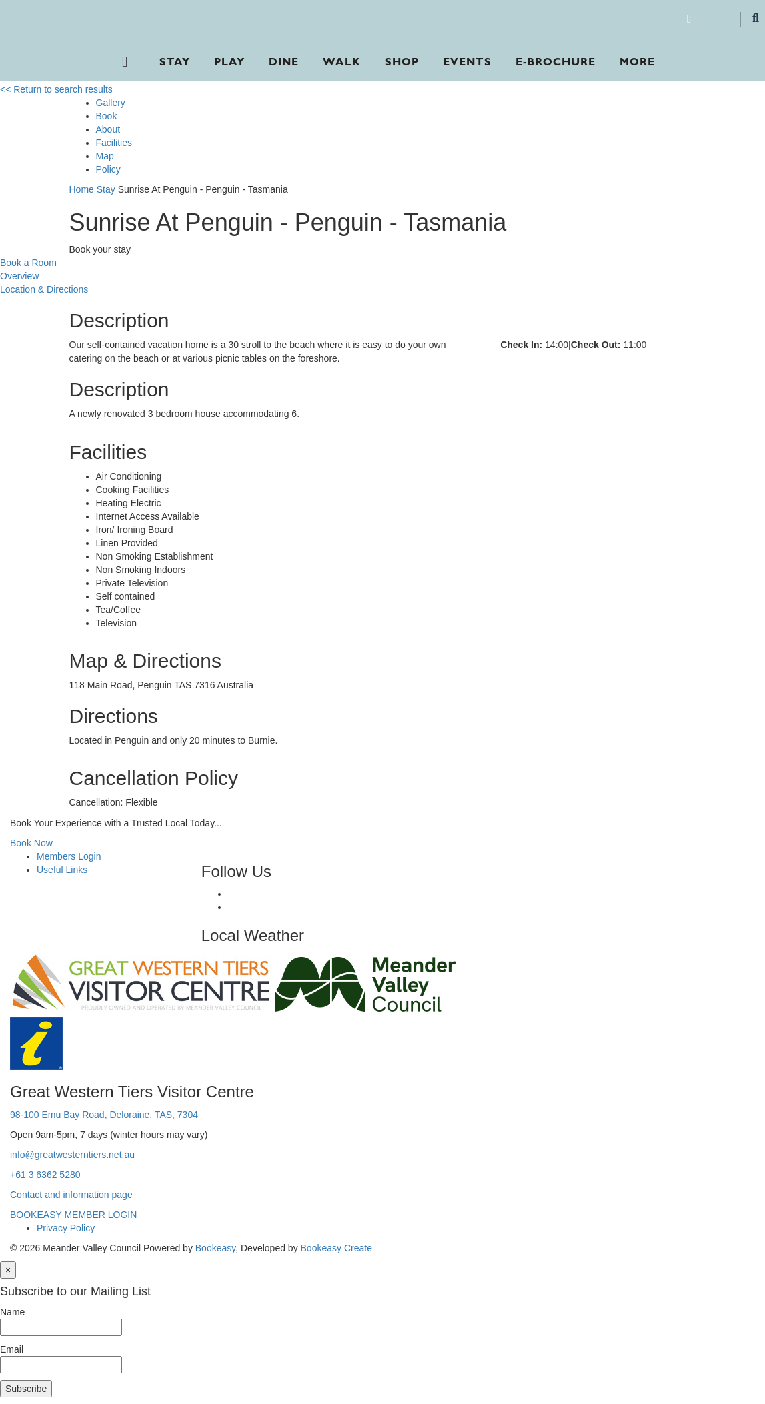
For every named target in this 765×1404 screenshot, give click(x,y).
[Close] (8, 1270)
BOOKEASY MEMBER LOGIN (73, 1214)
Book (106, 116)
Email (11, 1349)
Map (105, 156)
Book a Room (28, 262)
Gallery (110, 102)
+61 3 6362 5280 (45, 1174)
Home (81, 189)
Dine (284, 61)
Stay (174, 61)
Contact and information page (71, 1194)
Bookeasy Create (336, 1248)
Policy (108, 169)
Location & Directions (44, 289)
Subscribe (26, 1388)
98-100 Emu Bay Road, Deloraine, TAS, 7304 (104, 1114)
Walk (342, 61)
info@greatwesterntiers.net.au (72, 1154)
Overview (19, 276)
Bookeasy (215, 1248)
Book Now (31, 843)
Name (12, 1312)
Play (229, 61)
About (108, 129)
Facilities (114, 142)
